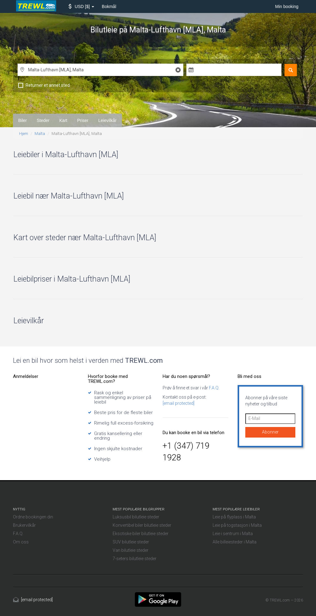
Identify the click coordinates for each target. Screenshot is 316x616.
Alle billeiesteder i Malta (234, 541)
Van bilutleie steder (130, 550)
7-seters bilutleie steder (134, 558)
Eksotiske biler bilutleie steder (140, 533)
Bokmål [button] (109, 6)
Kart (63, 120)
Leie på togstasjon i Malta (237, 525)
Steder (43, 120)
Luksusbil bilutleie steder (136, 516)
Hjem (23, 133)
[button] (81, 6)
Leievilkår (107, 120)
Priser (83, 120)
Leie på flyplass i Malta (234, 516)
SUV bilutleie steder (131, 541)
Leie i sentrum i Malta (233, 533)
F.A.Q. (213, 387)
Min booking (287, 6)
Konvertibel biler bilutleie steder (142, 525)
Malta (40, 133)
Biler (22, 120)
